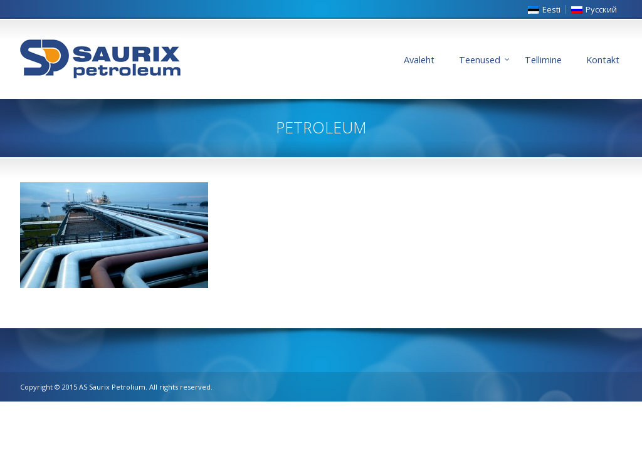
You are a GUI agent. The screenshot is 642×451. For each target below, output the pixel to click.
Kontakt (602, 60)
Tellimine (543, 60)
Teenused (479, 60)
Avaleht (419, 60)
